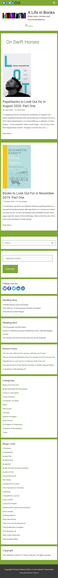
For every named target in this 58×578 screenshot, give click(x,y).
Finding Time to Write (11, 484)
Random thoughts (9, 417)
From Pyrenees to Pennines (13, 488)
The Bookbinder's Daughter (13, 527)
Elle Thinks (7, 480)
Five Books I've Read (11, 401)
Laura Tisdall (8, 500)
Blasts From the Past (11, 385)
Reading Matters (9, 515)
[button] (54, 2)
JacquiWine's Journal (11, 496)
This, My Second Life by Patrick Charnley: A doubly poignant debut (28, 365)
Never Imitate (8, 511)
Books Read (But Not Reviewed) (15, 389)
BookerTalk (7, 456)
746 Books (7, 448)
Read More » (7, 133)
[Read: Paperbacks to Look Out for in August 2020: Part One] (17, 75)
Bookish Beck (8, 460)
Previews (6, 413)
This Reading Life (9, 531)
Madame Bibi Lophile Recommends (16, 507)
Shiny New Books (9, 519)
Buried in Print (8, 472)
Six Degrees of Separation (13, 424)
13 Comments (19, 110)
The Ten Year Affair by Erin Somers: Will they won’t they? (24, 353)
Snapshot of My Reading (12, 428)
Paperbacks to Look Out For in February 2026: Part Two (24, 361)
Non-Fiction (7, 409)
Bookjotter (7, 464)
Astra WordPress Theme (29, 573)
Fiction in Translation (11, 393)
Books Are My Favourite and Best (15, 468)
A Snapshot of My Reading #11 (15, 369)
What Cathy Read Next (11, 535)
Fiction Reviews (9, 397)
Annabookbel (8, 452)
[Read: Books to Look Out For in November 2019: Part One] (17, 167)
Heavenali (6, 492)
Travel (5, 432)
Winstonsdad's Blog (10, 539)
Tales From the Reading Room (14, 523)
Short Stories (8, 420)
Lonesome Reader (10, 503)
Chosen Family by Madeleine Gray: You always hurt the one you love (29, 357)
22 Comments (21, 201)
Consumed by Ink (9, 476)
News (5, 405)
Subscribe (10, 269)
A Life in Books (41, 12)
